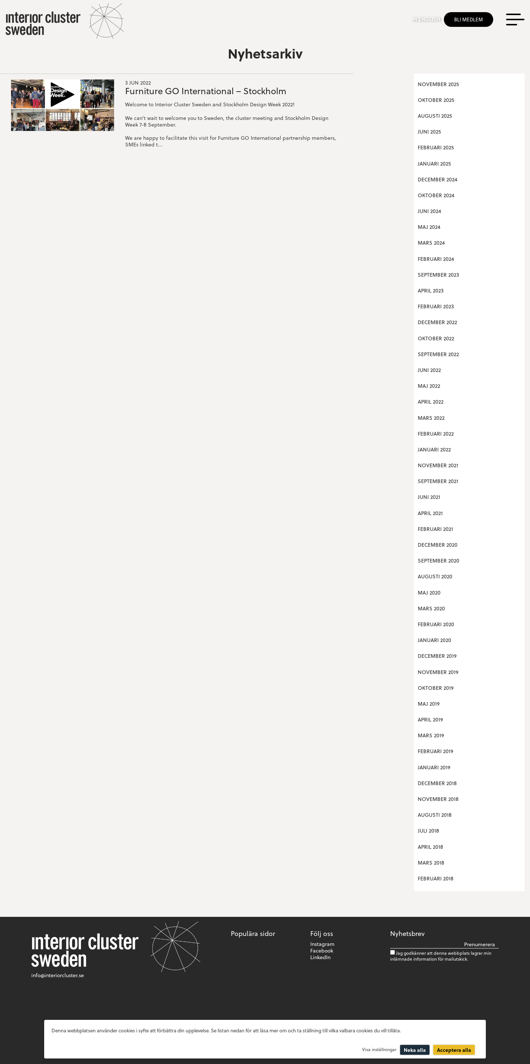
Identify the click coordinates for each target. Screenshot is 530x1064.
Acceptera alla (454, 1049)
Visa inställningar (379, 1049)
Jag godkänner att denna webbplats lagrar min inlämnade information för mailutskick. (440, 956)
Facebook (321, 950)
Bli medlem (468, 19)
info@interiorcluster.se (57, 975)
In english (426, 19)
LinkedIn (320, 957)
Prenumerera (479, 944)
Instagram (322, 944)
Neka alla (415, 1049)
